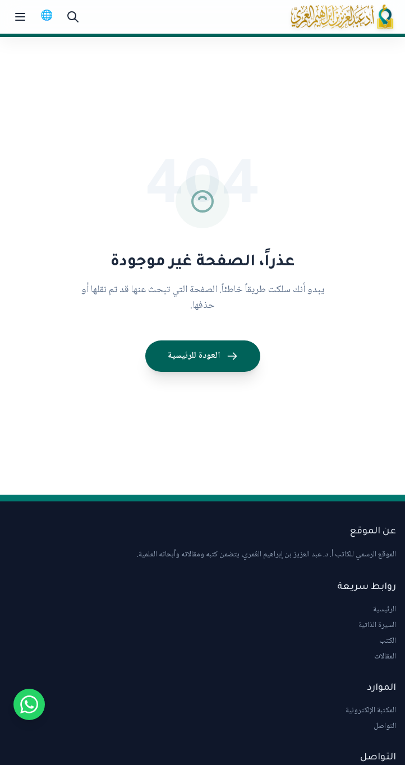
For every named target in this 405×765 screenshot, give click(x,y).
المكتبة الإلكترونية (371, 710)
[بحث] (73, 17)
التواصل (385, 726)
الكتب (387, 641)
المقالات (385, 656)
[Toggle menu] (20, 17)
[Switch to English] (46, 16)
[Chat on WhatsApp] (29, 704)
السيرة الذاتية (377, 625)
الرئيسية (384, 609)
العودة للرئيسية (203, 355)
